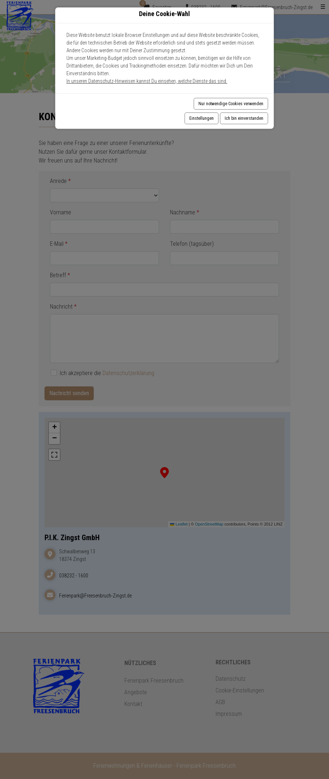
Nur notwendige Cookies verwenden (230, 103)
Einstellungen (201, 118)
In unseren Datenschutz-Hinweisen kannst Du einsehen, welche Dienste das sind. (146, 81)
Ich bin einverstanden (244, 118)
